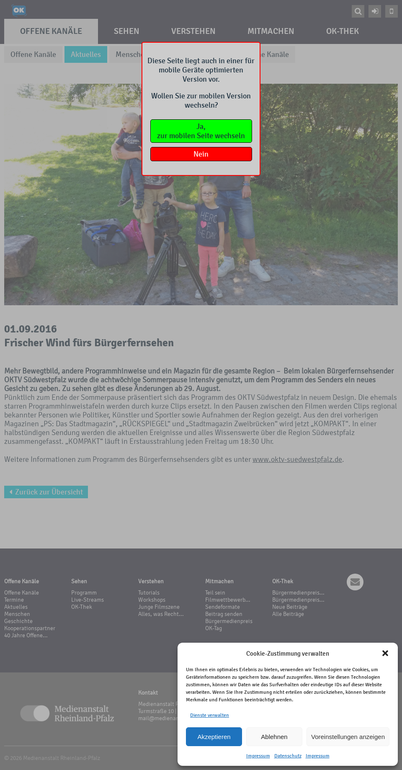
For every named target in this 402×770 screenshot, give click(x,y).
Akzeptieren (213, 736)
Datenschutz (288, 756)
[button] (385, 653)
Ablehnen (274, 736)
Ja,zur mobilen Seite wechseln (201, 131)
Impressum (258, 756)
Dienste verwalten (209, 715)
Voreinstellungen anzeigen (348, 736)
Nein (201, 154)
